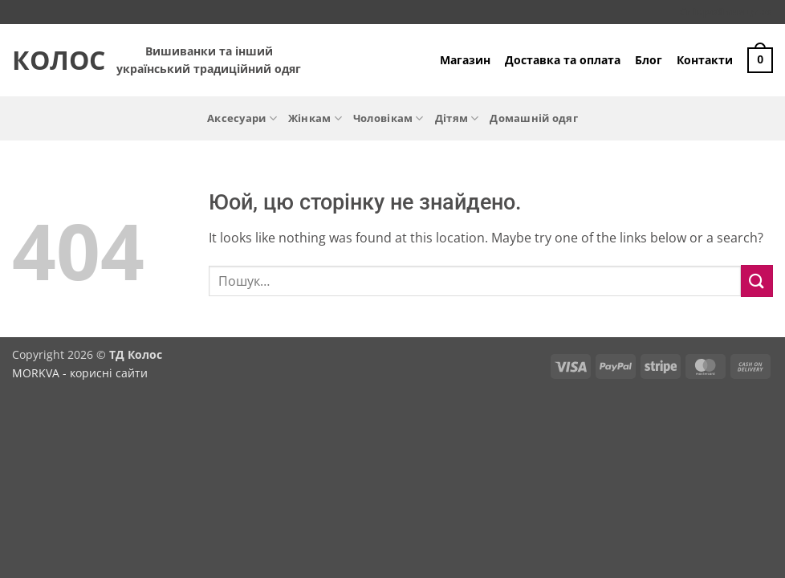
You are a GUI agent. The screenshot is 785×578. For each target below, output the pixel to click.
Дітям (457, 118)
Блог (648, 59)
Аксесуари (242, 118)
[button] (760, 60)
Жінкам (315, 118)
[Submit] (757, 280)
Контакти (705, 59)
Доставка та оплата (562, 59)
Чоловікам (388, 118)
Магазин (465, 59)
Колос (52, 60)
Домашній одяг (533, 118)
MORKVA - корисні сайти (80, 373)
